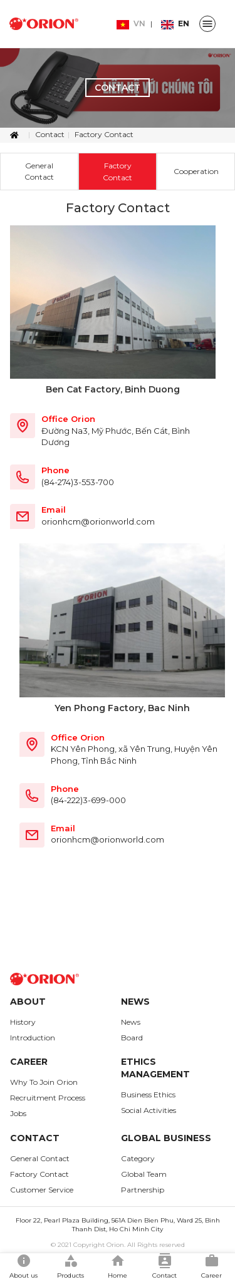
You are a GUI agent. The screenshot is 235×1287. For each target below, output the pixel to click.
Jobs (18, 1113)
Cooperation (196, 171)
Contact (50, 134)
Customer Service (41, 1189)
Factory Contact (104, 134)
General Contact (39, 171)
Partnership (142, 1189)
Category (138, 1158)
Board (132, 1037)
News (130, 1022)
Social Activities (148, 1110)
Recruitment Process (47, 1097)
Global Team (144, 1174)
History (23, 1022)
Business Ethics (148, 1094)
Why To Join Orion (44, 1082)
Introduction (32, 1037)
